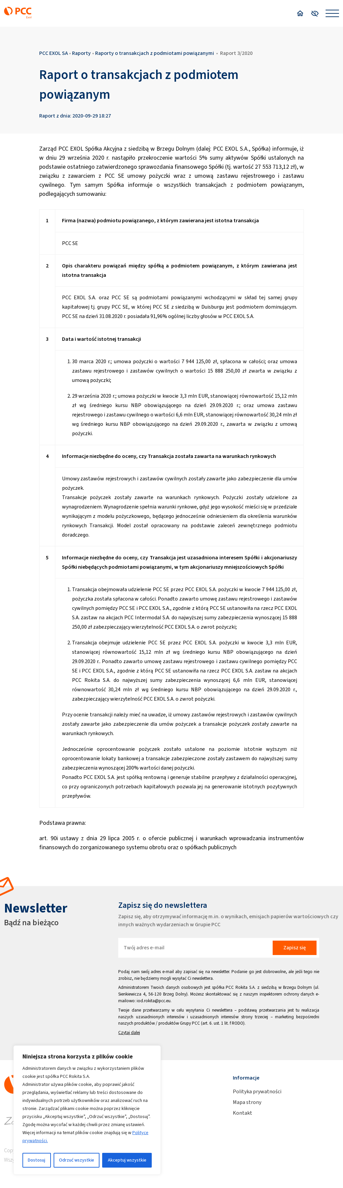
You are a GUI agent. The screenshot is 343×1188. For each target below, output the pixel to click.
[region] (87, 1110)
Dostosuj (36, 1160)
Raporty (81, 53)
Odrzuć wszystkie (76, 1160)
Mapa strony (247, 1102)
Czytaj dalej (129, 1032)
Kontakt (242, 1112)
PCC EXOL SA (53, 53)
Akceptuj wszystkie (127, 1160)
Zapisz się (294, 947)
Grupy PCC (190, 1023)
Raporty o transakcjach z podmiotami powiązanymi (154, 53)
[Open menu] (332, 13)
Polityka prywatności (257, 1091)
